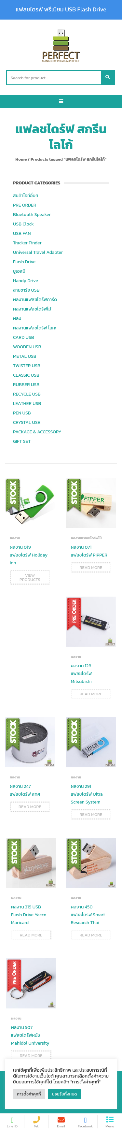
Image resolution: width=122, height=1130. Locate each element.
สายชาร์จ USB (26, 290)
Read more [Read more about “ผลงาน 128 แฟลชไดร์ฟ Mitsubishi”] (91, 694)
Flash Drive (24, 261)
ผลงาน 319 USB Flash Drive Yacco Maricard (29, 915)
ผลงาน (15, 538)
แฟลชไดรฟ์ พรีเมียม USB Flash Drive (61, 9)
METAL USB (24, 356)
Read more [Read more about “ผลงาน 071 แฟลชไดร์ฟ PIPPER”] (91, 567)
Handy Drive (25, 280)
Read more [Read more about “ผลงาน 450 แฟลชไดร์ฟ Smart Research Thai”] (91, 935)
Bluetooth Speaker (32, 214)
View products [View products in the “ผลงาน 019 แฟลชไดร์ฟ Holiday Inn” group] (30, 577)
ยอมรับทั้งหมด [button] (64, 1094)
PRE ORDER (24, 205)
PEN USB (22, 413)
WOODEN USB (27, 346)
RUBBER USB (26, 384)
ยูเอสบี (19, 271)
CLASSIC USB (26, 375)
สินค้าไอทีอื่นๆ (25, 195)
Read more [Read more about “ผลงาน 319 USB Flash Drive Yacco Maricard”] (31, 935)
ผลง (17, 318)
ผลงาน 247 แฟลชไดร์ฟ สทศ (25, 790)
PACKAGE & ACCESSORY (37, 431)
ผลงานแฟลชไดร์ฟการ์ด (35, 299)
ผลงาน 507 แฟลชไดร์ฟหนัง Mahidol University (30, 1035)
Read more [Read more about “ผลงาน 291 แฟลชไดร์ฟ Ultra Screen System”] (91, 814)
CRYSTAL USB (27, 422)
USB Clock (23, 224)
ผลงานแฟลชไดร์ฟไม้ (32, 309)
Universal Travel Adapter (38, 252)
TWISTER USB (26, 365)
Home (21, 159)
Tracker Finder (27, 242)
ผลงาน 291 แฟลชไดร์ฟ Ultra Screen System (87, 794)
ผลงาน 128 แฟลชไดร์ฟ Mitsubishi (81, 673)
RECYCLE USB (27, 394)
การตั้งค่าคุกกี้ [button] (29, 1094)
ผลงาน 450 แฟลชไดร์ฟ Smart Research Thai (88, 915)
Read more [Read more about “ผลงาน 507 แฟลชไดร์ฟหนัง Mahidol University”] (31, 1055)
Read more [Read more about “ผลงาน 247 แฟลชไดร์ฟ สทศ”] (30, 807)
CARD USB (23, 337)
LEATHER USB (27, 403)
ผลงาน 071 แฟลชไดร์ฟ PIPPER (89, 551)
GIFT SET (22, 441)
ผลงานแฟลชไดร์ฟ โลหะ (34, 328)
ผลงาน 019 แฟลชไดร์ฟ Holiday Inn (28, 555)
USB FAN (22, 233)
